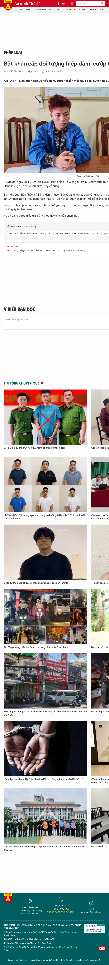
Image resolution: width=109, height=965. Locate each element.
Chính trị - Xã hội (45, 10)
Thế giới (60, 10)
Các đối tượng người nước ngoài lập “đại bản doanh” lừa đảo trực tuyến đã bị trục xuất (44, 848)
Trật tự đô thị (27, 10)
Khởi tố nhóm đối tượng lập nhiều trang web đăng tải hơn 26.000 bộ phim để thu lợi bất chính (44, 517)
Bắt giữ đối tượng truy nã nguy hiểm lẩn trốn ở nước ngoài (34, 448)
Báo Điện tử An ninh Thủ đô (8, 5)
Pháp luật (72, 10)
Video (82, 10)
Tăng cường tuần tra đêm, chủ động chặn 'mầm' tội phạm (36, 647)
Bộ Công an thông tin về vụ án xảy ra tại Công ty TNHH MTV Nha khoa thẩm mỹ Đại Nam (45, 713)
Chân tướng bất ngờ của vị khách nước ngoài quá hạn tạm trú (36, 583)
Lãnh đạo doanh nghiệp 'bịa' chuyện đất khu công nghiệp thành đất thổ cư (43, 779)
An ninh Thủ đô (27, 3)
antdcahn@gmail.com (91, 912)
